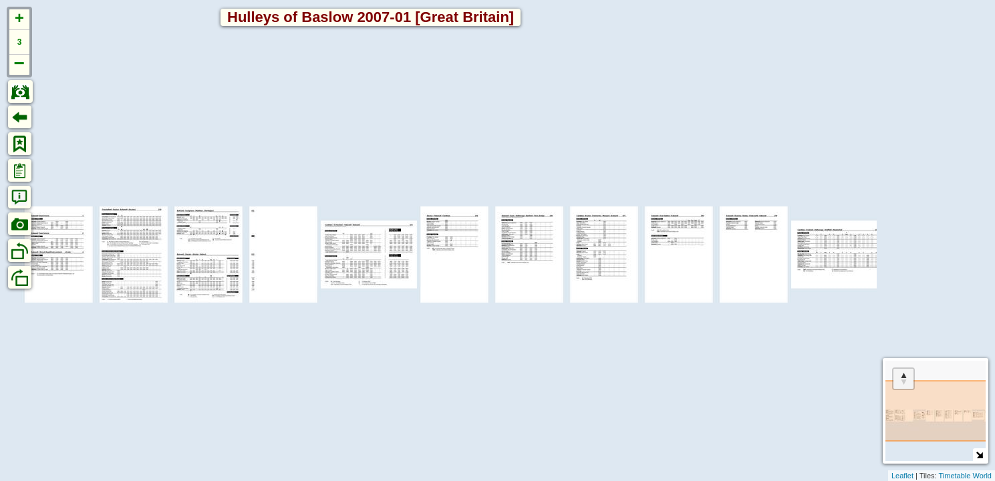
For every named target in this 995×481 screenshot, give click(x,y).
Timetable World (965, 476)
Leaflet (902, 476)
